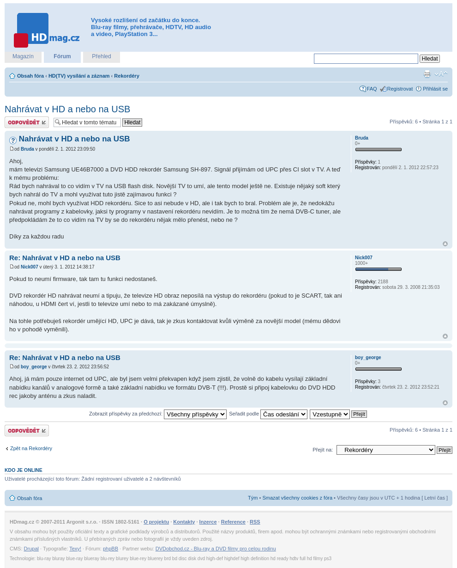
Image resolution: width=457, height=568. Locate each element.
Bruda (27, 149)
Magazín (23, 56)
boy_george (34, 366)
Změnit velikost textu (441, 74)
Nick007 (29, 266)
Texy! (75, 548)
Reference (233, 522)
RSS (255, 522)
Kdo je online (23, 470)
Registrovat (400, 89)
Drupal (31, 548)
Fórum (62, 56)
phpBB (110, 548)
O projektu (156, 522)
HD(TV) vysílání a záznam (79, 76)
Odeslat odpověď (27, 122)
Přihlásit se (435, 89)
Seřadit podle (268, 413)
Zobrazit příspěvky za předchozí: (158, 413)
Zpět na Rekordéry (31, 448)
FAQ (372, 89)
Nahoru (445, 243)
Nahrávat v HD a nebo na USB (67, 109)
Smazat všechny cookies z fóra (297, 498)
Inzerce (208, 522)
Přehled (101, 56)
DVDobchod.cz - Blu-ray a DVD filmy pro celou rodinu (216, 548)
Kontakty (184, 522)
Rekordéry (126, 76)
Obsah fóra (30, 76)
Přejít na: (323, 449)
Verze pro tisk (427, 74)
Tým (253, 498)
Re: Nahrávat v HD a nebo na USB (64, 258)
